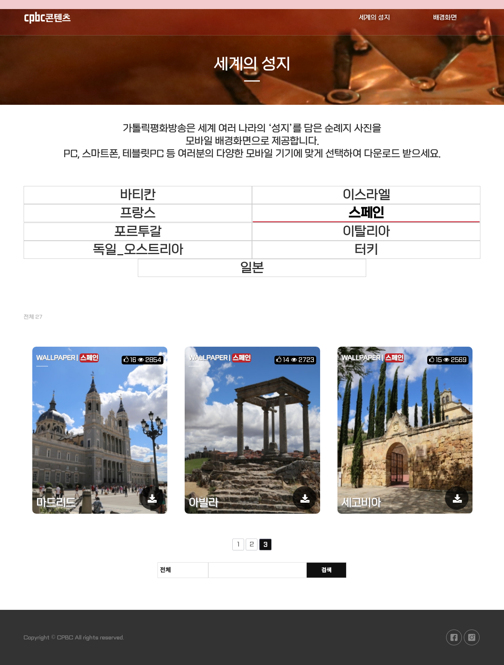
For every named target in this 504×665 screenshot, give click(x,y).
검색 (326, 573)
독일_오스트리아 (138, 249)
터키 (366, 249)
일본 (252, 267)
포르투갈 (137, 231)
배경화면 (445, 17)
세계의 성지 (374, 17)
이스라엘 (366, 195)
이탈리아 (366, 231)
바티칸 (138, 195)
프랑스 (138, 213)
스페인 (366, 213)
